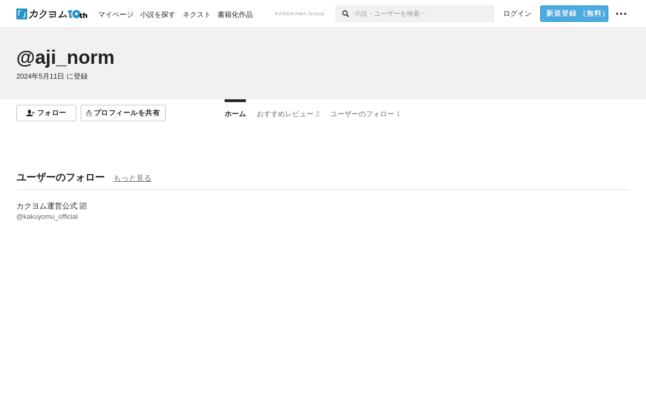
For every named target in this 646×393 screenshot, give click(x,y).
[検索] (344, 13)
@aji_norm (65, 57)
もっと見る (132, 178)
